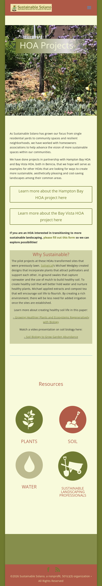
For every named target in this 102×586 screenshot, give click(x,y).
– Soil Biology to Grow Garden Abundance (51, 337)
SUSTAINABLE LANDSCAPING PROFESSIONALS (72, 492)
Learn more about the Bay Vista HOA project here (51, 216)
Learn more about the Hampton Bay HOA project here (50, 194)
